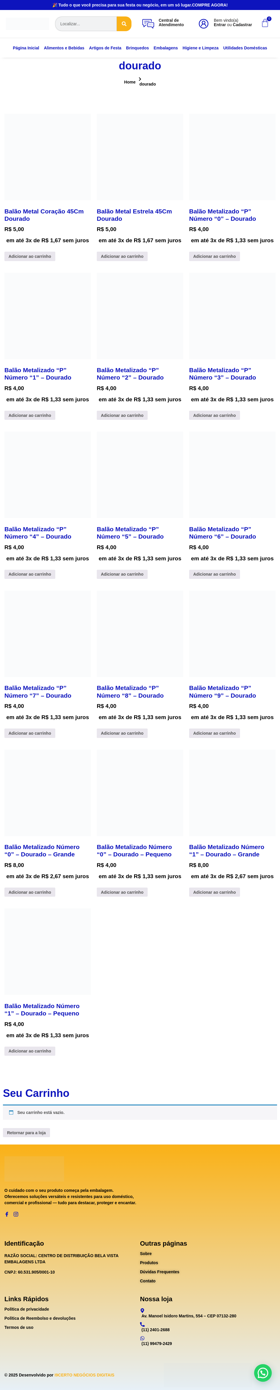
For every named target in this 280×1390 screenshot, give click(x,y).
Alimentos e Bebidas (64, 48)
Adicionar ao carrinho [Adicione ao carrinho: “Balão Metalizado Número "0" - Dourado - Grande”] (30, 892)
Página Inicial (26, 48)
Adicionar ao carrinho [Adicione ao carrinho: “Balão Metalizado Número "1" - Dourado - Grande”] (214, 892)
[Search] (124, 23)
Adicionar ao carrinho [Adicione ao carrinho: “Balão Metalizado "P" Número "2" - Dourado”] (122, 415)
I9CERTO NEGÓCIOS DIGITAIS (84, 1375)
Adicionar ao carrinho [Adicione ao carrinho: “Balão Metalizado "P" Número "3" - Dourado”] (214, 415)
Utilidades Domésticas (245, 48)
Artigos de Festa (105, 48)
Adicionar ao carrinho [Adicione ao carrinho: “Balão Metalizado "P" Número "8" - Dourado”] (122, 733)
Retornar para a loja (26, 1132)
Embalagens (166, 48)
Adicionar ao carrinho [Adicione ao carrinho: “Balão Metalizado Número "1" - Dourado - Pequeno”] (30, 1051)
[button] (263, 1373)
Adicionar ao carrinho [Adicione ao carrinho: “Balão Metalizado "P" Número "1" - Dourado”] (30, 415)
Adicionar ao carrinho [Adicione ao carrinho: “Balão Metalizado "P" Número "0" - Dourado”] (214, 256)
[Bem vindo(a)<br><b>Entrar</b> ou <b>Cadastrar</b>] (203, 24)
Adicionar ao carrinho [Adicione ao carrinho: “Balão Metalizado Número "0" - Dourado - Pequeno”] (122, 892)
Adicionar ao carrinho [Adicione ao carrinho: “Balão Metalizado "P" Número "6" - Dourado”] (214, 574)
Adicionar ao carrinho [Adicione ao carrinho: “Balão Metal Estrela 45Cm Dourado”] (122, 256)
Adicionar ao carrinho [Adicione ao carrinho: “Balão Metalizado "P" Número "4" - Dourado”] (30, 574)
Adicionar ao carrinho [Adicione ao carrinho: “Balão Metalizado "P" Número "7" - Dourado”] (30, 733)
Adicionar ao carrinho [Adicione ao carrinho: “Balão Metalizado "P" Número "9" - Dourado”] (214, 733)
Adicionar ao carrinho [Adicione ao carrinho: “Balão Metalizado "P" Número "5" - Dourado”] (122, 574)
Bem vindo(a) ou (233, 22)
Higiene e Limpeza (201, 48)
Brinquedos (137, 48)
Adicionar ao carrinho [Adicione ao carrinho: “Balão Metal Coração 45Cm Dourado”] (30, 256)
